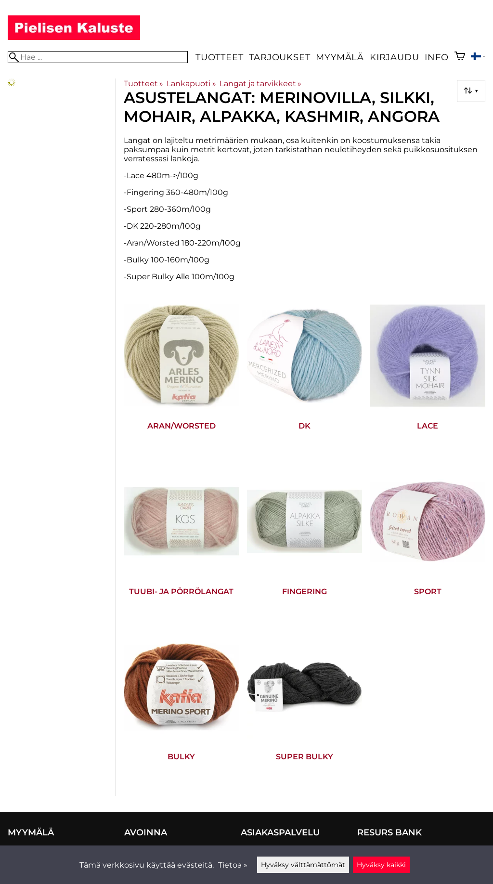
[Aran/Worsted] (181, 377)
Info (436, 57)
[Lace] (427, 377)
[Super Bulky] (305, 708)
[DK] (305, 377)
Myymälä (340, 57)
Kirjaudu (394, 57)
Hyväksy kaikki (381, 864)
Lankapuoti (191, 83)
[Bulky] (181, 708)
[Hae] (98, 57)
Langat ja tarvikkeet (260, 83)
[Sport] (427, 543)
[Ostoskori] (459, 57)
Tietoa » (232, 865)
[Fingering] (305, 543)
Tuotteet (219, 57)
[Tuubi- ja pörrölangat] (181, 543)
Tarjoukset (279, 57)
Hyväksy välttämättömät (303, 864)
